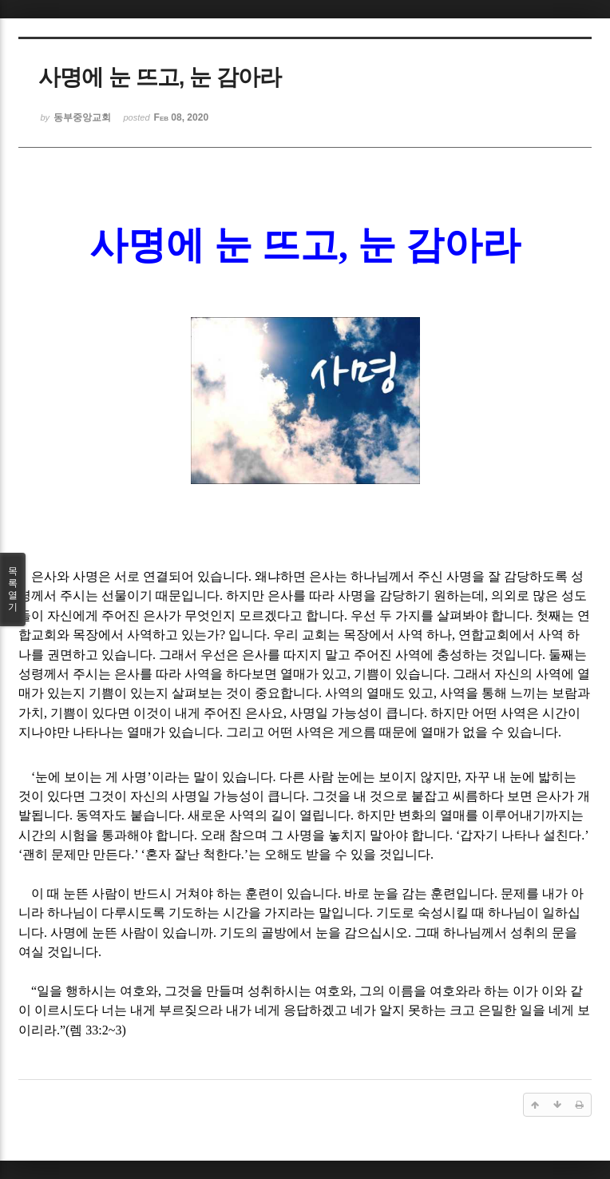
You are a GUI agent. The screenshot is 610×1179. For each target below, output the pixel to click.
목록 (13, 589)
